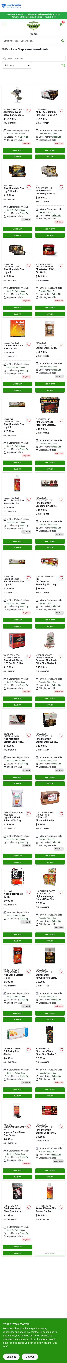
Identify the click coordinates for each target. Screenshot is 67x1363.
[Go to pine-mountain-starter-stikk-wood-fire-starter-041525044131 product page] (50, 984)
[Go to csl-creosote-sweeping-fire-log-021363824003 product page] (50, 591)
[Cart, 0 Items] (61, 24)
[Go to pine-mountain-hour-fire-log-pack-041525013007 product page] (17, 433)
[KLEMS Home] (33, 25)
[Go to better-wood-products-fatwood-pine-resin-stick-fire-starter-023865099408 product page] (50, 669)
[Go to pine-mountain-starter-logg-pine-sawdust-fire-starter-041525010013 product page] (17, 748)
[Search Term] (34, 41)
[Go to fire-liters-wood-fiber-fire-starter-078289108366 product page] (50, 1061)
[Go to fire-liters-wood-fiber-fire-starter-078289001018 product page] (17, 1219)
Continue (11, 1356)
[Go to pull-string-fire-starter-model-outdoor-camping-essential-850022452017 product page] (17, 1061)
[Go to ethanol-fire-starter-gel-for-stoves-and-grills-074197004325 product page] (17, 512)
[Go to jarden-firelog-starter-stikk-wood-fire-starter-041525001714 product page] (50, 356)
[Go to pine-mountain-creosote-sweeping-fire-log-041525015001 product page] (50, 512)
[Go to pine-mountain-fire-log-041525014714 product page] (17, 278)
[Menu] (5, 24)
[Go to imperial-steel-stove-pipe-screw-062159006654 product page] (17, 1140)
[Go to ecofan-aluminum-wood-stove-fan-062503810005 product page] (17, 122)
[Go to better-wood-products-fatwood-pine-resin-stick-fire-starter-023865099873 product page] (17, 669)
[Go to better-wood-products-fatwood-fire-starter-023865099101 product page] (50, 278)
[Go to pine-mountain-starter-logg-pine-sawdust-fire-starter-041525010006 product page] (50, 1140)
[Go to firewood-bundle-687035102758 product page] (50, 827)
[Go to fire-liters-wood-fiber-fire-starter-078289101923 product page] (50, 433)
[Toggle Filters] (63, 65)
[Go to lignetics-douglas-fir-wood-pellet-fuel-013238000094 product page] (17, 827)
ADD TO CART (17, 150)
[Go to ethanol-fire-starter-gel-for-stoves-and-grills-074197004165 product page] (50, 1219)
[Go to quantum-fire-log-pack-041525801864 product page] (50, 122)
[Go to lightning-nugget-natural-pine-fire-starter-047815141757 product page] (50, 905)
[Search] (63, 40)
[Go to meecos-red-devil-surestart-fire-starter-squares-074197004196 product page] (17, 356)
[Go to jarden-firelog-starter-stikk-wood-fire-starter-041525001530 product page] (50, 748)
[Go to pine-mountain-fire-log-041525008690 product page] (17, 200)
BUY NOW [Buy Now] (17, 157)
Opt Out (30, 1356)
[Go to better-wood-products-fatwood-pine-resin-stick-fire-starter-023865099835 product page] (17, 984)
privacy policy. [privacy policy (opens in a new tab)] (27, 1339)
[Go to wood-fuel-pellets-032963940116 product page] (17, 905)
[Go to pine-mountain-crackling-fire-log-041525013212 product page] (50, 200)
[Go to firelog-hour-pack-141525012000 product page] (17, 591)
